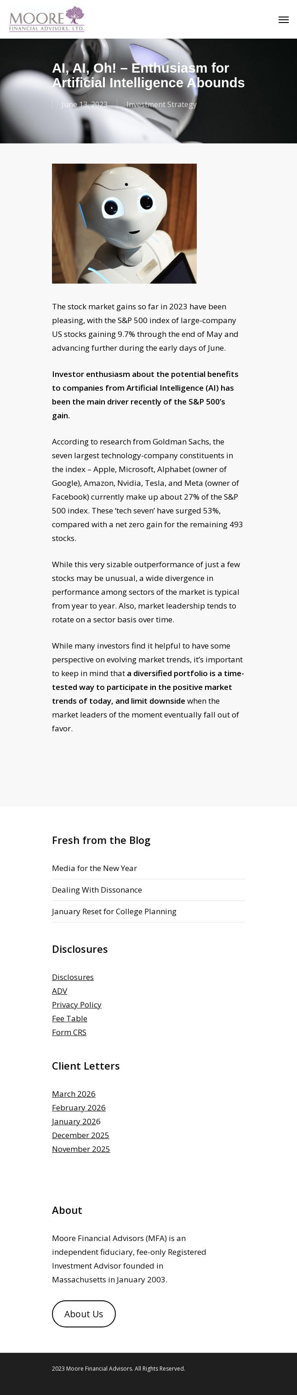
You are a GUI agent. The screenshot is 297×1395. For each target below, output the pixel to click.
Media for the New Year (94, 868)
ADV (59, 990)
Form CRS (69, 1032)
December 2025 (80, 1135)
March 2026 (74, 1093)
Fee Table (69, 1018)
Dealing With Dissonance (97, 889)
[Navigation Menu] (284, 19)
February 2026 (79, 1107)
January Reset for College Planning (114, 911)
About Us (83, 1314)
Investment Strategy (161, 104)
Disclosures (73, 977)
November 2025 (81, 1149)
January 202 (74, 1121)
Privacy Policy (77, 1004)
